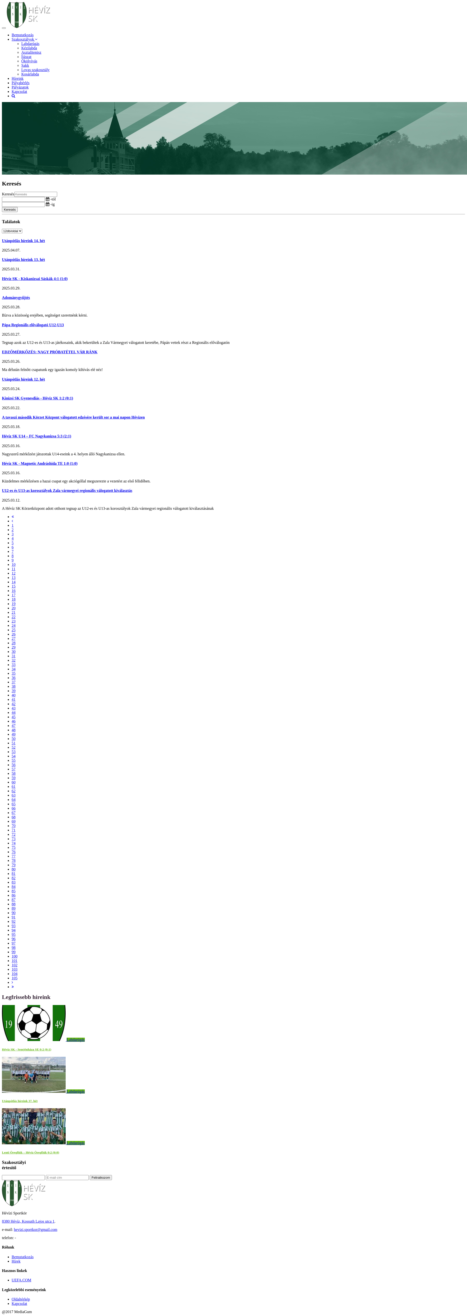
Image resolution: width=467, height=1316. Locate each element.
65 (14, 804)
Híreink (17, 78)
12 (14, 573)
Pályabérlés (21, 83)
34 (14, 669)
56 (14, 765)
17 (14, 595)
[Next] (12, 982)
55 (14, 760)
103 (14, 969)
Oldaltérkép (21, 1299)
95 (14, 934)
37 (14, 682)
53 (14, 752)
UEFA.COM (21, 1280)
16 (14, 591)
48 (14, 730)
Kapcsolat (19, 91)
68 (14, 817)
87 (14, 900)
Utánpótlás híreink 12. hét (23, 379)
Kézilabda (29, 48)
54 (14, 756)
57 (14, 769)
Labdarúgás (30, 44)
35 (14, 673)
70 (14, 826)
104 (14, 974)
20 (14, 608)
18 (14, 599)
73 (14, 839)
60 (14, 782)
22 (14, 617)
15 (14, 586)
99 (14, 952)
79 (14, 865)
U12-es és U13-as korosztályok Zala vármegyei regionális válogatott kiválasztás (67, 490)
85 (14, 891)
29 (14, 647)
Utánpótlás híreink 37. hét (20, 1101)
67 (14, 813)
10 (14, 564)
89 (14, 908)
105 (14, 978)
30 (14, 652)
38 (14, 686)
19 (14, 604)
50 (14, 739)
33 (14, 665)
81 (14, 874)
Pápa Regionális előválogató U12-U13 (33, 325)
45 (14, 717)
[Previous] (12, 521)
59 (14, 778)
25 (14, 630)
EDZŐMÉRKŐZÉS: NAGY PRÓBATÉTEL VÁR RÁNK (49, 352)
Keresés (8, 194)
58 (14, 773)
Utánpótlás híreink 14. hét (23, 241)
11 (13, 569)
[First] (13, 517)
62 (14, 791)
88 (14, 904)
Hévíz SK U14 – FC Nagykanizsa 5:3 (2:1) (36, 436)
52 (14, 747)
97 (14, 943)
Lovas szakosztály (35, 70)
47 (14, 726)
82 (14, 878)
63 (14, 795)
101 (14, 961)
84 (14, 887)
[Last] (13, 987)
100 (14, 956)
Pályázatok (20, 87)
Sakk (25, 65)
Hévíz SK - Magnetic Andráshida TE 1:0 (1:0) (40, 463)
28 (14, 643)
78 (14, 860)
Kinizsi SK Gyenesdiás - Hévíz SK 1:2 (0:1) (37, 398)
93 (14, 926)
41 (14, 699)
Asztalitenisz (31, 52)
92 (14, 921)
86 (14, 895)
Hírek (16, 1261)
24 (14, 625)
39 (14, 691)
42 (14, 704)
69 (14, 821)
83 (14, 882)
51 (14, 743)
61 (14, 786)
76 (14, 852)
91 (14, 917)
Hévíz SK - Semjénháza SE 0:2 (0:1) (26, 1049)
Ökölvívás (29, 61)
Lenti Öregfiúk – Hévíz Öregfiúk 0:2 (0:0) (30, 1152)
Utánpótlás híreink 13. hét (23, 260)
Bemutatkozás (23, 35)
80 (14, 869)
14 (14, 582)
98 (14, 948)
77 (14, 856)
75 (14, 847)
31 (14, 656)
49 (14, 734)
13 (14, 578)
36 (14, 678)
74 (14, 843)
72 (14, 834)
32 (14, 660)
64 (14, 800)
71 (14, 830)
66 (14, 808)
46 (14, 721)
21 (14, 612)
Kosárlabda (30, 74)
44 (14, 712)
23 (14, 621)
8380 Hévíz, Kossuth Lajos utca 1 (28, 1221)
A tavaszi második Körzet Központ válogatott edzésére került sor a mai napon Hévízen (73, 417)
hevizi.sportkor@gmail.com (35, 1229)
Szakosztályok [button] (24, 39)
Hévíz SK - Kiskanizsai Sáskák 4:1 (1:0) (35, 279)
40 (14, 695)
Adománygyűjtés (16, 298)
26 (14, 634)
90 (14, 913)
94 (14, 930)
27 (14, 638)
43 (14, 708)
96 (14, 939)
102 (14, 965)
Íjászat (26, 57)
